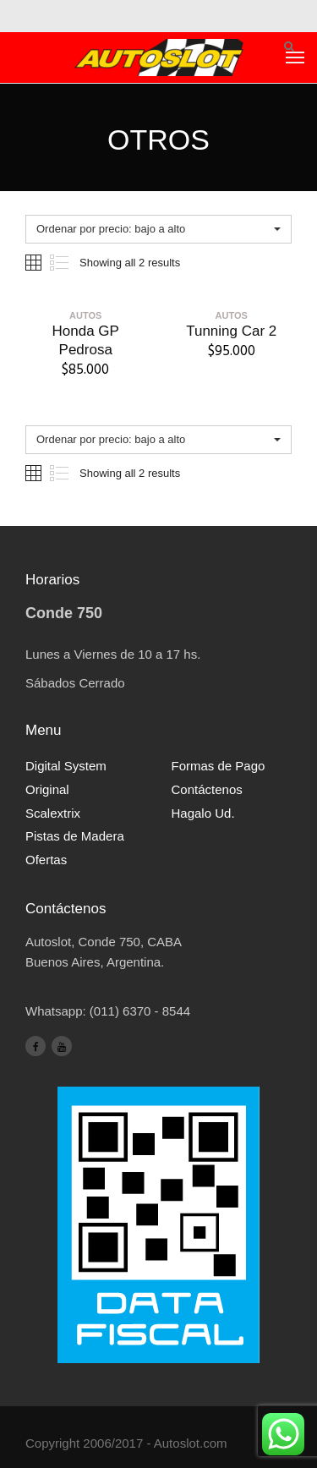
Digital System (66, 766)
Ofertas (46, 859)
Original (47, 789)
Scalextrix (52, 813)
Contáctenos (207, 789)
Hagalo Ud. (203, 813)
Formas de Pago (218, 766)
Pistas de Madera (74, 836)
